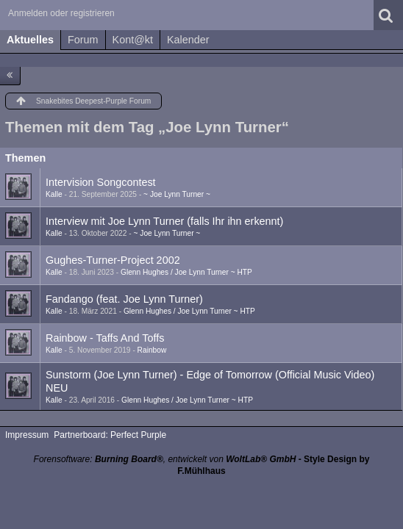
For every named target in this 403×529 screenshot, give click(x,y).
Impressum (27, 435)
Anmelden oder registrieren (61, 13)
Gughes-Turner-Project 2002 (113, 260)
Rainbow (152, 350)
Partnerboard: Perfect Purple (110, 435)
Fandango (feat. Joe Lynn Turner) (124, 299)
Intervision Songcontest (101, 182)
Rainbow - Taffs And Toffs (105, 338)
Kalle (54, 194)
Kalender (188, 40)
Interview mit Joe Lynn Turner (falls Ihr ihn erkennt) (164, 221)
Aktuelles (30, 40)
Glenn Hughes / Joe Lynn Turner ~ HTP (186, 272)
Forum (83, 40)
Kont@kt (133, 40)
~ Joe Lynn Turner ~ (176, 194)
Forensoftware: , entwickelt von (165, 459)
